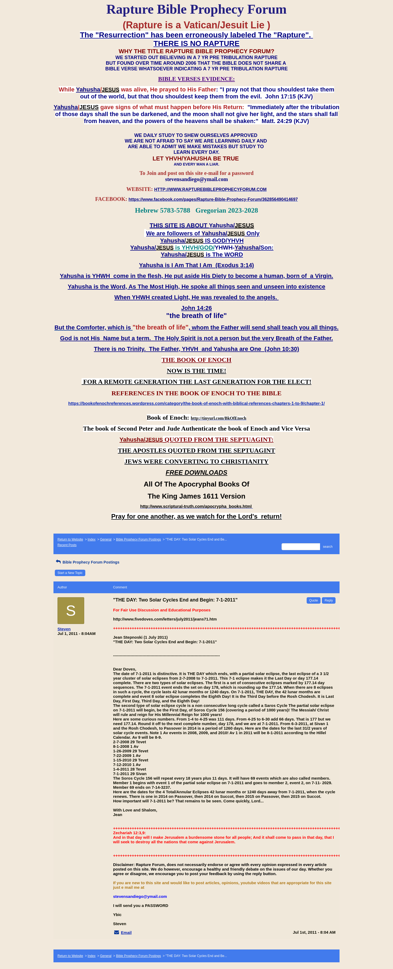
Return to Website (70, 539)
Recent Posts (66, 545)
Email (126, 932)
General (105, 539)
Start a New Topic (70, 573)
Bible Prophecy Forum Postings (138, 539)
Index (91, 539)
